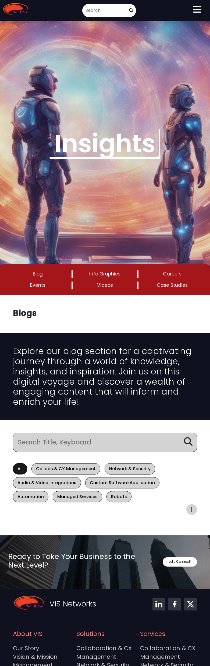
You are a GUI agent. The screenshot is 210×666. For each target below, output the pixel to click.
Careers (172, 274)
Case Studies (172, 285)
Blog (38, 274)
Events (37, 285)
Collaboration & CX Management (104, 652)
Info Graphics (104, 274)
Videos (105, 285)
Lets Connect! (180, 562)
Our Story (26, 648)
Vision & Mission (35, 657)
